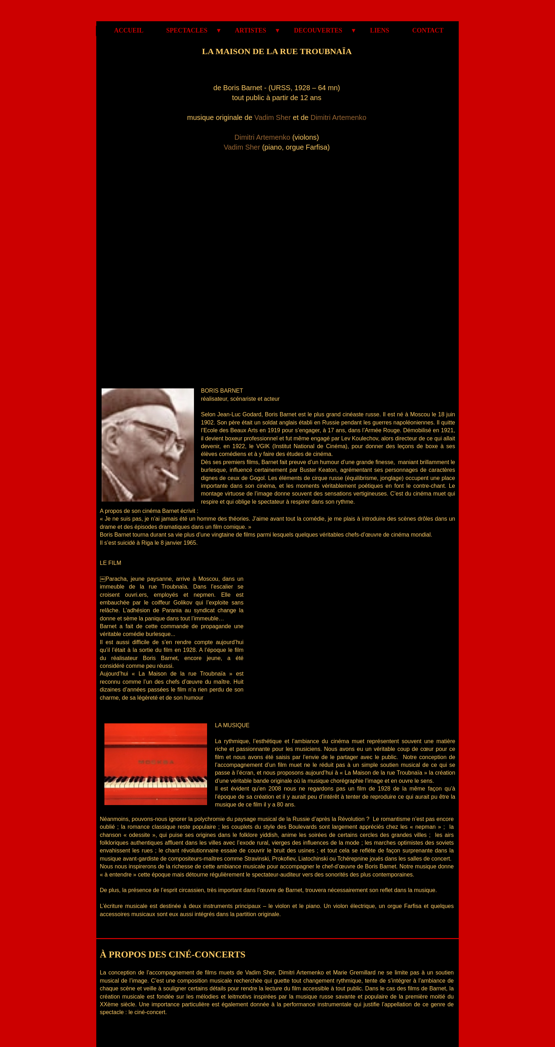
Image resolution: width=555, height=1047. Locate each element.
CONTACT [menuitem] (424, 30)
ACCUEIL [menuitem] (129, 30)
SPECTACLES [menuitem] (189, 30)
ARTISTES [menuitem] (253, 30)
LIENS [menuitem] (379, 30)
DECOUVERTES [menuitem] (320, 30)
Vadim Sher (272, 117)
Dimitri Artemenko (338, 117)
